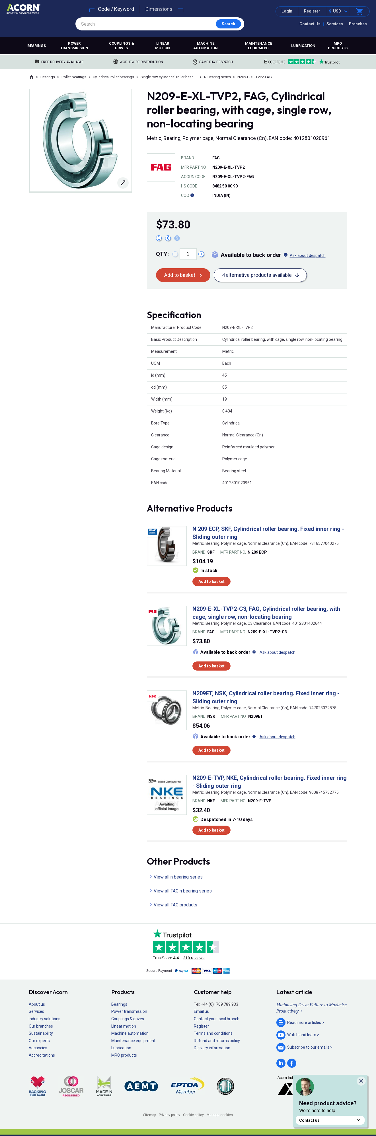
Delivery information (212, 1048)
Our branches (41, 1026)
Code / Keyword (116, 9)
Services (334, 24)
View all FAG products (175, 905)
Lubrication (303, 46)
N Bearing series (217, 77)
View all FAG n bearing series (183, 891)
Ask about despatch (308, 255)
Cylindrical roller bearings (113, 77)
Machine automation (205, 45)
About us (37, 1004)
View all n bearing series (178, 877)
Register (312, 11)
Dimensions (158, 9)
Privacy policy (169, 1115)
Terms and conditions (213, 1033)
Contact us (330, 1120)
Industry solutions (44, 1019)
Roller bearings (73, 77)
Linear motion (162, 45)
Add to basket (179, 275)
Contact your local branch (216, 1019)
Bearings (36, 46)
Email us (201, 1011)
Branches (358, 24)
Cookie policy (193, 1115)
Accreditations (42, 1055)
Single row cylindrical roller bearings (169, 77)
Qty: (162, 254)
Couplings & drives (121, 45)
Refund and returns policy (217, 1040)
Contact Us (309, 24)
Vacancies (38, 1048)
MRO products (338, 45)
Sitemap (149, 1115)
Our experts (39, 1040)
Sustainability (41, 1033)
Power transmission (74, 45)
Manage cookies (220, 1115)
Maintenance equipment (258, 45)
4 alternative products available (257, 275)
